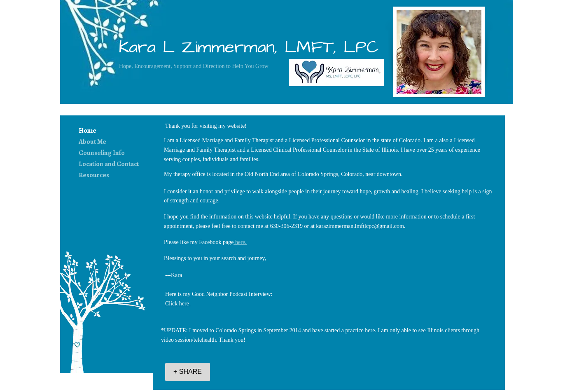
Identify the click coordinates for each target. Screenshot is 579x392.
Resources (94, 175)
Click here (177, 303)
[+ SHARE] (187, 372)
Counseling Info (102, 152)
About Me (92, 141)
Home (87, 130)
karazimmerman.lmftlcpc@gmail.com (360, 226)
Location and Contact (109, 164)
